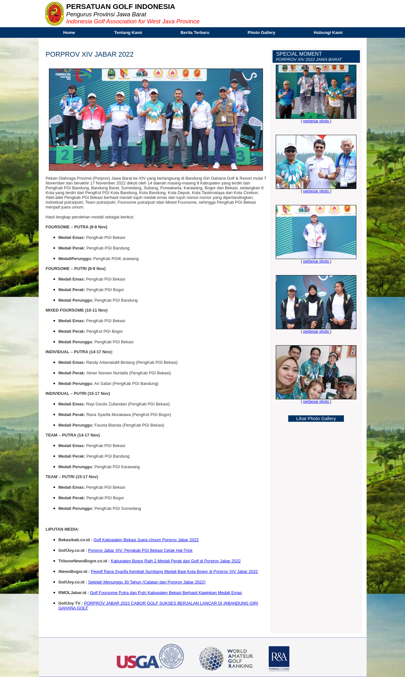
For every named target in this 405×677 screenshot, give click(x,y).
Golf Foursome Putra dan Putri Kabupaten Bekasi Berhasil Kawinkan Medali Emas (166, 592)
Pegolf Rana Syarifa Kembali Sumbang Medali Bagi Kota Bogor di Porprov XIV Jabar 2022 (174, 571)
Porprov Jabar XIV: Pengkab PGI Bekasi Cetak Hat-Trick (140, 550)
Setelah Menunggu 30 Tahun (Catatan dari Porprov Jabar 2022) (146, 582)
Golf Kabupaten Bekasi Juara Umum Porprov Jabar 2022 (146, 539)
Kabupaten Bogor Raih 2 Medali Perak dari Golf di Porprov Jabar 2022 (176, 561)
